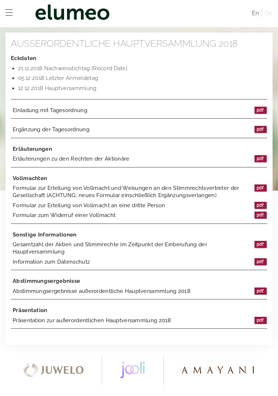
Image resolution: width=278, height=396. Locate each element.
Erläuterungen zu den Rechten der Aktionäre (140, 158)
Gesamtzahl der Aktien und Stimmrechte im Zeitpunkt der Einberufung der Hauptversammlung (140, 248)
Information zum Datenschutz (140, 261)
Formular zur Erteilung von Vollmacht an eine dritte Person (140, 205)
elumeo (135, 13)
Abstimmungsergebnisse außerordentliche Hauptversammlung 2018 (140, 291)
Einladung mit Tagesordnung (140, 110)
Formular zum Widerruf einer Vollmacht (140, 215)
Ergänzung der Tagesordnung (140, 129)
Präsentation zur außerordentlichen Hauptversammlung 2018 (140, 320)
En (255, 13)
